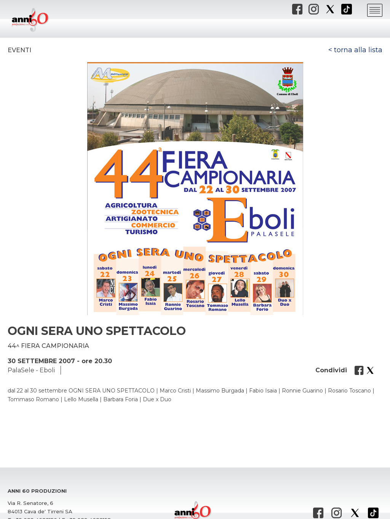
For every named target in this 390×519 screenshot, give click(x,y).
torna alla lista (358, 50)
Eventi (19, 50)
